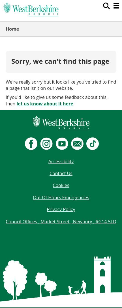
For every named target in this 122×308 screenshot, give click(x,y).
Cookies (61, 185)
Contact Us (61, 173)
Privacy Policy (61, 209)
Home (12, 29)
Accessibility (61, 161)
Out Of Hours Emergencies (61, 197)
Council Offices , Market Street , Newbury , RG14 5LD (61, 221)
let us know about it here (44, 104)
